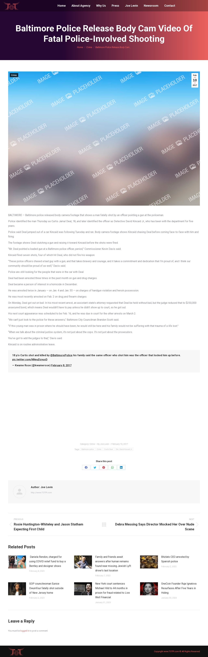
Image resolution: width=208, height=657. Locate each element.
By (103, 444)
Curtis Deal (108, 449)
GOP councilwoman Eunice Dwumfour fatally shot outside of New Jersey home (46, 588)
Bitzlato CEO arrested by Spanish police (175, 559)
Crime (14, 75)
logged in (24, 631)
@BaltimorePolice (61, 355)
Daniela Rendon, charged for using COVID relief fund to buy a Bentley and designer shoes (47, 561)
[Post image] (17, 561)
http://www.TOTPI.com (41, 492)
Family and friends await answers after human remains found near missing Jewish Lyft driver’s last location (113, 563)
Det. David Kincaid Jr (124, 449)
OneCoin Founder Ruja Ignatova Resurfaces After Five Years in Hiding (178, 588)
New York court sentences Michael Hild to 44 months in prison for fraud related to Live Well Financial (112, 590)
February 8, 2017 (61, 365)
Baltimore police (88, 449)
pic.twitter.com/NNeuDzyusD (29, 359)
